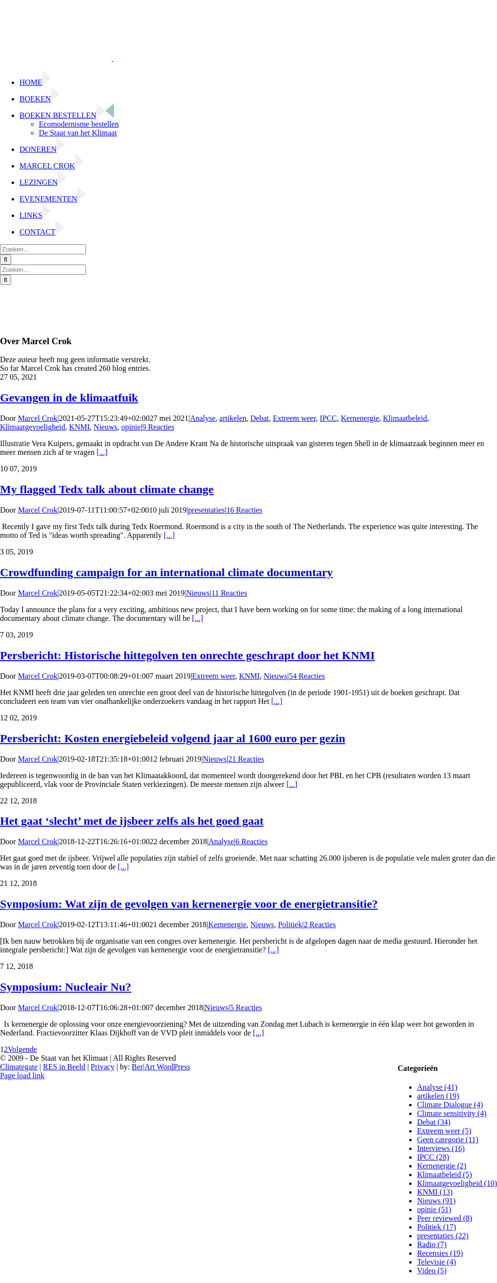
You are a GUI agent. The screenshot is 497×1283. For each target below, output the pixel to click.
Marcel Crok (37, 418)
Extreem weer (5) (444, 1131)
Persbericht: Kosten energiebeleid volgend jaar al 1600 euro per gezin (172, 738)
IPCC (328, 418)
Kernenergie (360, 418)
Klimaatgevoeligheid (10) (457, 1183)
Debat (259, 418)
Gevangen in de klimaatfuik (69, 397)
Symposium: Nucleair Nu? (65, 987)
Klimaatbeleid (405, 418)
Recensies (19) (440, 1253)
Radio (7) (432, 1244)
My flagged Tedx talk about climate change (107, 489)
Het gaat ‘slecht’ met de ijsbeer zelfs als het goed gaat (132, 821)
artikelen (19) (438, 1096)
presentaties (206, 510)
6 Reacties (251, 841)
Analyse (202, 418)
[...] (102, 452)
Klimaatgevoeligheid (32, 427)
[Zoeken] (5, 259)
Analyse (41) (437, 1087)
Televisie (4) (436, 1262)
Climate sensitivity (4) (451, 1113)
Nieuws (105, 427)
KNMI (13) (434, 1192)
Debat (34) (433, 1122)
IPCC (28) (433, 1157)
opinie (131, 427)
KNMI (79, 427)
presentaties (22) (442, 1236)
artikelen (233, 418)
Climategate (18, 1067)
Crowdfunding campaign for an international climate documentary (166, 572)
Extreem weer (294, 418)
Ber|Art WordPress (161, 1067)
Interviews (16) (440, 1148)
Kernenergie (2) (441, 1166)
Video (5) (432, 1270)
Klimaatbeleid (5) (444, 1174)
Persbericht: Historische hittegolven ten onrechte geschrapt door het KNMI (187, 655)
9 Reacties (158, 427)
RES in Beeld (64, 1067)
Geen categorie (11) (447, 1139)
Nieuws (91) (436, 1201)
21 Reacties (246, 759)
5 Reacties (246, 1007)
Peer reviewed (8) (444, 1218)
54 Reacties (307, 676)
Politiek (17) (436, 1227)
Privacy (103, 1067)
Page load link (22, 1075)
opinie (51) (434, 1209)
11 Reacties (230, 593)
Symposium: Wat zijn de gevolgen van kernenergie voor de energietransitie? (189, 904)
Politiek (290, 924)
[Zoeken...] (43, 249)
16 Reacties (244, 510)
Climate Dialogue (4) (450, 1104)
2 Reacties (320, 924)
